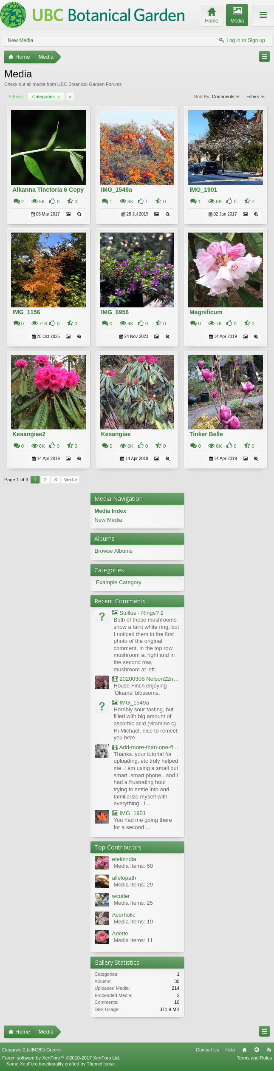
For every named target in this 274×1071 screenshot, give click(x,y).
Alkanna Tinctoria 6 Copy (48, 189)
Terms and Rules (254, 1057)
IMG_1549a (116, 189)
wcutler (121, 896)
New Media (20, 40)
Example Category (118, 582)
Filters (256, 96)
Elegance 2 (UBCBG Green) (31, 1049)
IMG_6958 (115, 312)
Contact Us (207, 1049)
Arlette (120, 933)
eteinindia (124, 859)
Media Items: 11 (133, 940)
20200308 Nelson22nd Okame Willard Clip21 (146, 679)
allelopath (124, 878)
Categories (46, 96)
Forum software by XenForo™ (61, 1057)
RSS (269, 1050)
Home (244, 1050)
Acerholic (124, 915)
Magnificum (206, 312)
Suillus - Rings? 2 (138, 613)
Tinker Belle (206, 434)
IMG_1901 (203, 189)
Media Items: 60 (133, 866)
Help (230, 1049)
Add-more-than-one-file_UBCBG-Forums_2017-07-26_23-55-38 (146, 747)
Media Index (110, 511)
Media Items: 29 (133, 884)
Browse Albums (114, 551)
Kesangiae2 (28, 434)
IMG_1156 (26, 312)
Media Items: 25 (133, 903)
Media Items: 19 (133, 921)
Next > (70, 479)
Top (257, 1050)
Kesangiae (116, 434)
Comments (226, 96)
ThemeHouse (101, 1063)
